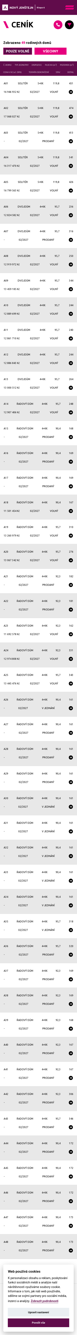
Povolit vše (38, 1322)
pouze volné (17, 51)
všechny (50, 51)
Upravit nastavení (38, 1312)
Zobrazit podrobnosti (45, 1301)
